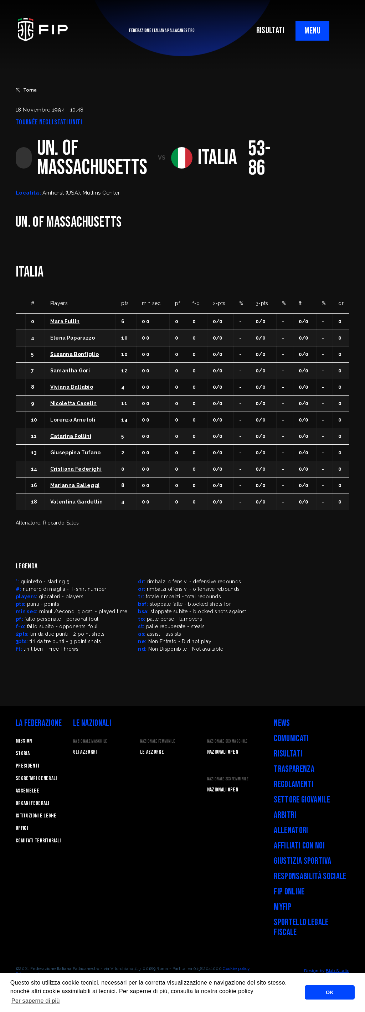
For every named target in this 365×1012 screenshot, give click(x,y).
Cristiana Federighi (76, 469)
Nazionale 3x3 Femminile (227, 779)
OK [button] (330, 992)
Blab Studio (337, 970)
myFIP (283, 907)
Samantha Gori (70, 370)
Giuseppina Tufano (75, 452)
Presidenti (27, 766)
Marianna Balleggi (74, 485)
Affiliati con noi (299, 845)
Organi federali (32, 803)
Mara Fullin (65, 321)
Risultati (288, 753)
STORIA (23, 753)
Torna (26, 90)
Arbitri (285, 815)
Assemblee (27, 791)
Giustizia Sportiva (302, 861)
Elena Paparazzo (72, 338)
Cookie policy (236, 968)
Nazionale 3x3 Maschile (227, 741)
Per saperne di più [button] (35, 1001)
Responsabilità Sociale (310, 876)
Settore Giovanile (302, 799)
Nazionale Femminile (157, 741)
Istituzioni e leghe (36, 815)
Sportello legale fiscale (301, 927)
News (282, 723)
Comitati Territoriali (38, 840)
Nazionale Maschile (90, 741)
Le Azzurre (152, 752)
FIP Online (289, 891)
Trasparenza (294, 769)
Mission (24, 741)
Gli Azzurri (85, 752)
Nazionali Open (222, 752)
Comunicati (291, 738)
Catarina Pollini (70, 436)
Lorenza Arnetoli (72, 420)
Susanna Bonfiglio (74, 354)
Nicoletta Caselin (73, 403)
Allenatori (291, 830)
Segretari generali (36, 778)
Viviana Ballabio (71, 387)
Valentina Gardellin (76, 502)
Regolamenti (294, 784)
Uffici (22, 828)
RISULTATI (270, 30)
